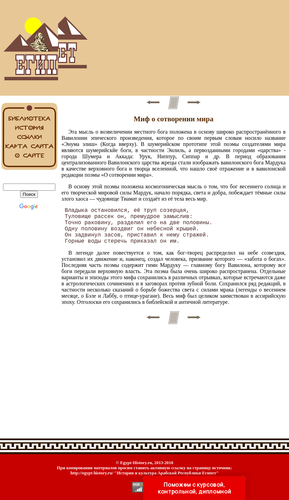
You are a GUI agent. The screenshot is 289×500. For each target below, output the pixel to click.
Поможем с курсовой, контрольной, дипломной (194, 488)
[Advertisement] (173, 48)
